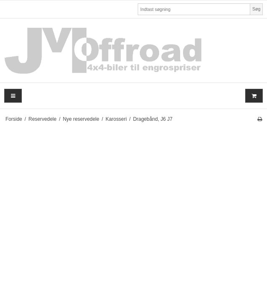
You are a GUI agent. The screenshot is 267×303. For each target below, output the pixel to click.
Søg (256, 8)
